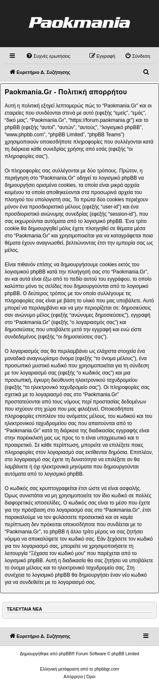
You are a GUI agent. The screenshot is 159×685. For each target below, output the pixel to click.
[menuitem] (48, 56)
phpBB (65, 653)
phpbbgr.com (107, 669)
